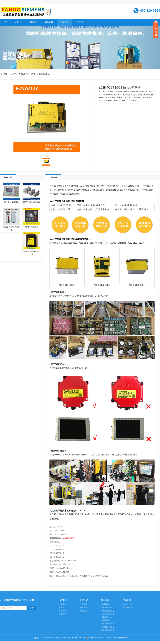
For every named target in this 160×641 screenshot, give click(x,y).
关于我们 (19, 22)
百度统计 (124, 638)
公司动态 (83, 604)
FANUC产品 (24, 74)
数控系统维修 (107, 608)
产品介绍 (53, 177)
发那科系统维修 (107, 627)
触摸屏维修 (106, 620)
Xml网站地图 (116, 638)
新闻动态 (34, 22)
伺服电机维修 (107, 617)
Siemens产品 (128, 608)
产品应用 (83, 611)
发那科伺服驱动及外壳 (40, 74)
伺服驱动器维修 (107, 611)
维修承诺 (62, 611)
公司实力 (62, 608)
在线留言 (62, 614)
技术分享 (83, 608)
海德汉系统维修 (107, 630)
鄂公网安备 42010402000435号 (100, 638)
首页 (5, 22)
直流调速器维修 (107, 614)
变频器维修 (106, 604)
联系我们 (80, 22)
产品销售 (64, 22)
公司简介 (62, 604)
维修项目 (49, 22)
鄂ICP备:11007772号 (79, 638)
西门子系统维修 (107, 624)
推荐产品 (8, 177)
